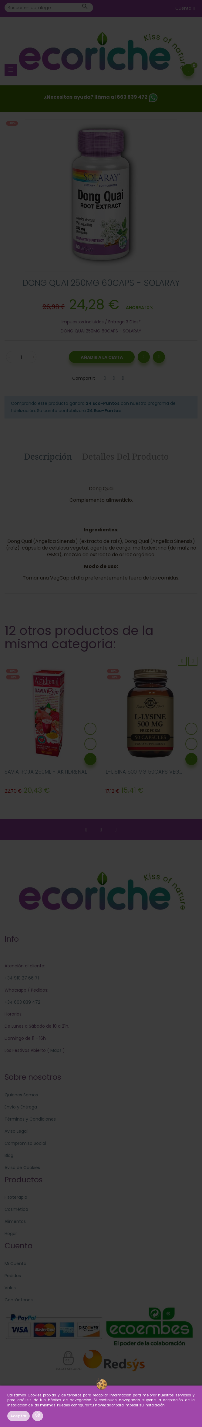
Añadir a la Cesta (102, 357)
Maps (55, 1050)
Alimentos (15, 1221)
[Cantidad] (21, 357)
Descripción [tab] (48, 456)
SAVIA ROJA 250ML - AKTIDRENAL (46, 771)
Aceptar (18, 1416)
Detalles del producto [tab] (125, 456)
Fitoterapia (16, 1197)
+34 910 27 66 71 (22, 978)
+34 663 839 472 (22, 1002)
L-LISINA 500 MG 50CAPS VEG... (144, 771)
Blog (9, 1155)
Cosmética (16, 1209)
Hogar (11, 1233)
